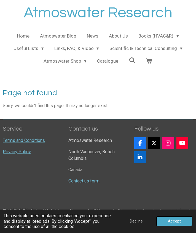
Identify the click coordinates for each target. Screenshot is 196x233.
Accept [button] (174, 221)
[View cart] (149, 61)
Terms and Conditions (24, 140)
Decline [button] (136, 221)
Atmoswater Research (98, 12)
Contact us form (84, 181)
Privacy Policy (17, 151)
